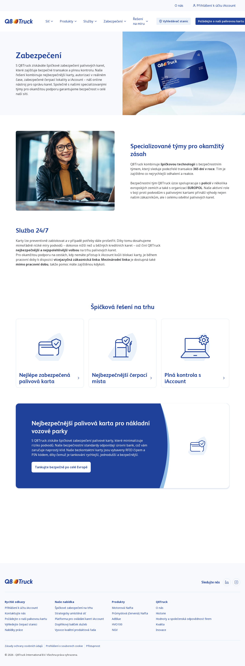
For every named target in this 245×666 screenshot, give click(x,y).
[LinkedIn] (227, 582)
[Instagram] (236, 582)
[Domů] (19, 21)
